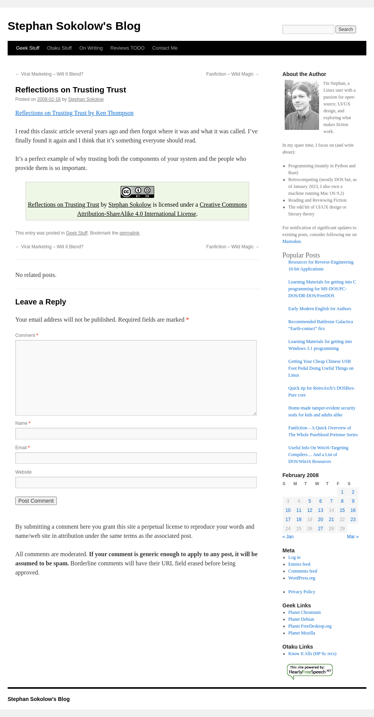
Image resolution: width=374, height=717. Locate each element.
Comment (26, 335)
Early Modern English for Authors (320, 308)
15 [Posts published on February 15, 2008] (342, 510)
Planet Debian (301, 619)
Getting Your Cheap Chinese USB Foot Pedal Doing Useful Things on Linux (321, 368)
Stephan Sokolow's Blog (74, 25)
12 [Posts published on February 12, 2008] (309, 510)
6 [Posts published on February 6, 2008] (320, 501)
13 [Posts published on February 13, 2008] (320, 510)
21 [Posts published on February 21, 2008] (331, 519)
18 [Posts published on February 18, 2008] (298, 519)
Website (23, 472)
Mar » (353, 536)
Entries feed (300, 564)
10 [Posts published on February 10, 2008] (287, 510)
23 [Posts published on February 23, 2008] (353, 519)
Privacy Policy (302, 591)
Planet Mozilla (302, 633)
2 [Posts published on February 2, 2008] (353, 492)
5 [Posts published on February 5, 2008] (309, 501)
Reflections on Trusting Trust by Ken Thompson (74, 113)
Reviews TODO (127, 48)
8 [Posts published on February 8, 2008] (342, 501)
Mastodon (291, 241)
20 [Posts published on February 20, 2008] (320, 519)
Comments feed (303, 571)
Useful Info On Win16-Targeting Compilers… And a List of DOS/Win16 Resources (318, 454)
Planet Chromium (305, 612)
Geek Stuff (27, 48)
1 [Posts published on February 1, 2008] (342, 492)
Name (23, 423)
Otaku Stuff (59, 48)
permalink (129, 233)
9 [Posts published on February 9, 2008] (353, 501)
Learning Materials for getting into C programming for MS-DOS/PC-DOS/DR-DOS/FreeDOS (322, 288)
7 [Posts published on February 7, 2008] (331, 501)
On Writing (91, 48)
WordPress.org (302, 578)
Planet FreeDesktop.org (310, 626)
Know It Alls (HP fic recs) (313, 653)
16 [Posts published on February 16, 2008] (353, 510)
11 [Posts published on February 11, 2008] (298, 510)
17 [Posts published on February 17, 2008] (287, 519)
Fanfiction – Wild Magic (233, 74)
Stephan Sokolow (85, 99)
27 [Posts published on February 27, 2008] (320, 528)
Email (22, 447)
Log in (295, 557)
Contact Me (164, 48)
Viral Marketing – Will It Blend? (49, 74)
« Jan (287, 536)
